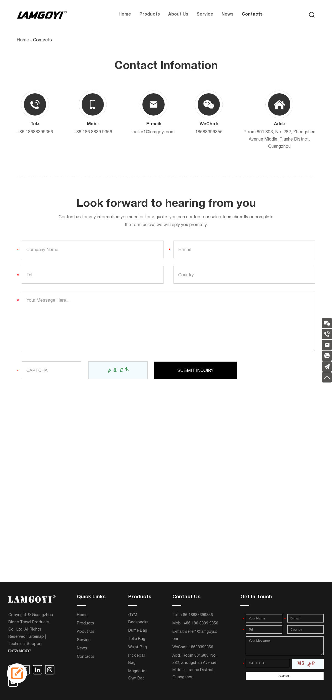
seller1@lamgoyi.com (154, 131)
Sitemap (36, 636)
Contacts (252, 14)
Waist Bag (137, 647)
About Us (178, 14)
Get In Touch (256, 597)
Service (205, 14)
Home (125, 14)
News (227, 14)
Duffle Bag (137, 630)
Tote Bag (136, 638)
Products (149, 14)
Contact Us (186, 597)
